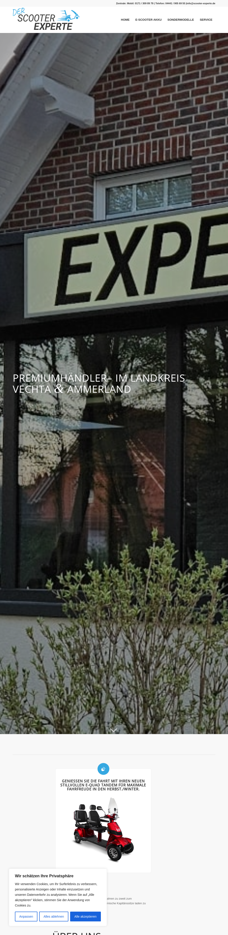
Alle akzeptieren (85, 916)
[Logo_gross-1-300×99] (46, 20)
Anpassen (26, 916)
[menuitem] (125, 20)
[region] (58, 897)
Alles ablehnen (53, 916)
